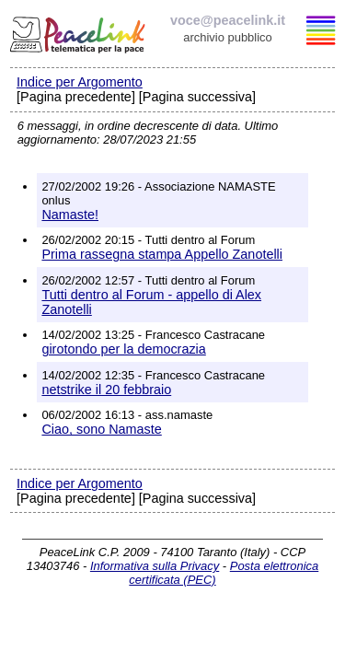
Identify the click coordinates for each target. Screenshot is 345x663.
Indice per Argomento (80, 82)
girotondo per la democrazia (123, 349)
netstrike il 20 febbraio (106, 389)
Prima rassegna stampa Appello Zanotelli (161, 254)
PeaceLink (79, 32)
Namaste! (69, 214)
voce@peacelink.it (227, 20)
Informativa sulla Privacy (154, 566)
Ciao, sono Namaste (101, 429)
